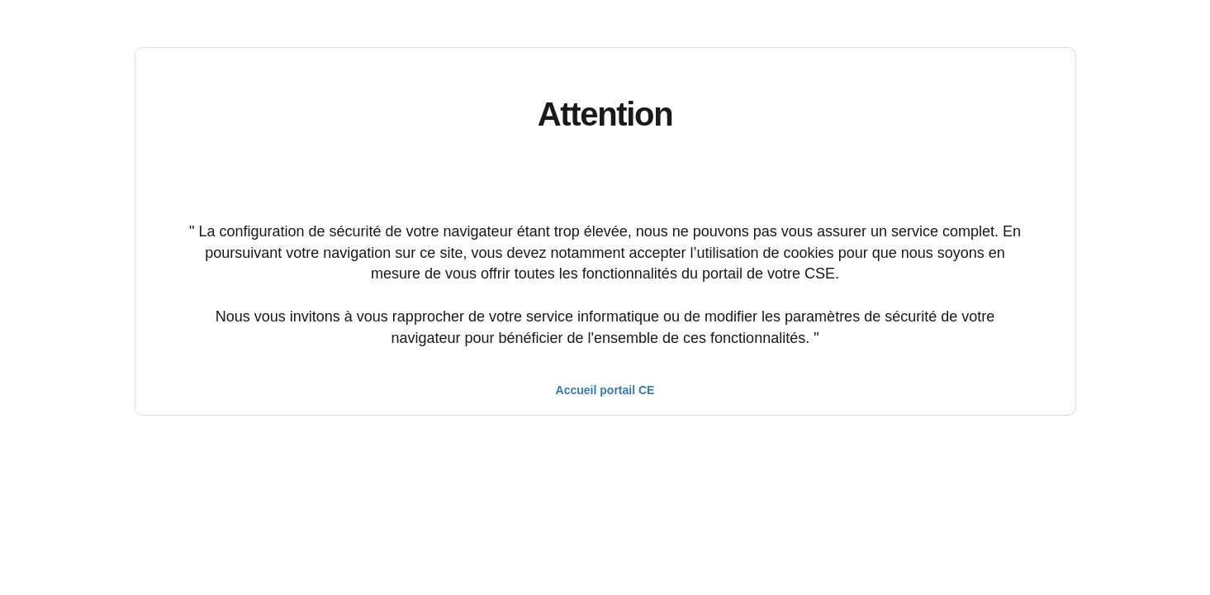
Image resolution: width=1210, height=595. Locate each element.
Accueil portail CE (605, 390)
